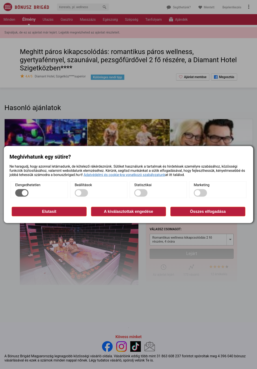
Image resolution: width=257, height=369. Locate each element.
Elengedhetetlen (27, 185)
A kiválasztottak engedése (128, 211)
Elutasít (49, 211)
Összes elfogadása (208, 211)
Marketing (201, 185)
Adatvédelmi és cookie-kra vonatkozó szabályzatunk (124, 175)
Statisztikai (143, 185)
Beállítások (83, 185)
